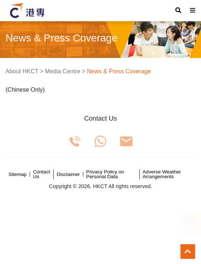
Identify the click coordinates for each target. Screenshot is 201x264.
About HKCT (22, 71)
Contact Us (41, 174)
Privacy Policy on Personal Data (105, 174)
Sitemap (17, 174)
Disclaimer (68, 174)
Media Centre (62, 71)
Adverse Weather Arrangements (162, 174)
